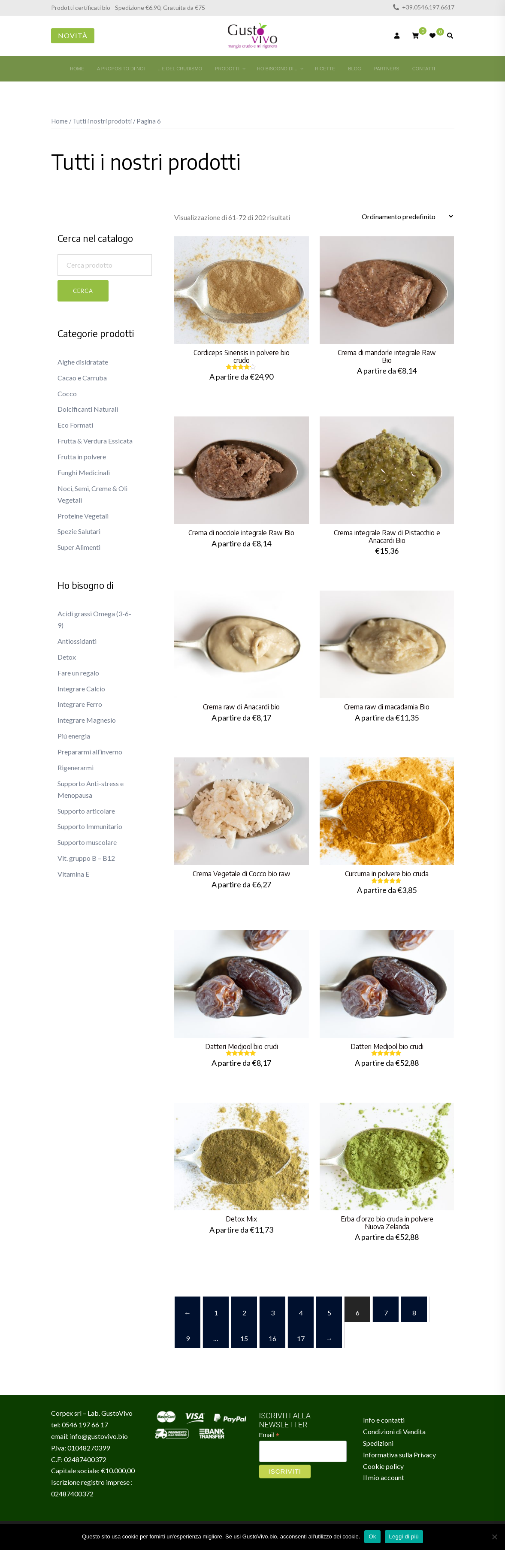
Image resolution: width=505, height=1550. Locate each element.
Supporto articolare (86, 811)
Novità (73, 35)
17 (301, 1338)
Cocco (67, 393)
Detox (66, 657)
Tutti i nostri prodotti (102, 121)
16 (272, 1338)
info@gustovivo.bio (99, 1436)
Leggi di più (404, 1536)
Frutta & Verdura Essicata (95, 441)
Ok (372, 1536)
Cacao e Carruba (82, 378)
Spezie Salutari (78, 531)
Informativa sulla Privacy (399, 1454)
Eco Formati (75, 425)
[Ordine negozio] (407, 216)
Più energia (73, 736)
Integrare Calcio (81, 689)
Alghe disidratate (82, 362)
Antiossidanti (77, 641)
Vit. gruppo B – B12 (86, 858)
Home (59, 121)
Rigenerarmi (75, 767)
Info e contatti (384, 1420)
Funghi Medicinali (83, 472)
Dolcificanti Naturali (87, 409)
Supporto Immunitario (89, 826)
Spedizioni (378, 1443)
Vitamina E (73, 874)
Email (269, 1435)
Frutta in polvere (81, 456)
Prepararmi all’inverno (89, 752)
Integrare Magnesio (86, 720)
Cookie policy (383, 1466)
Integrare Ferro (79, 704)
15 (244, 1338)
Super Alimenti (78, 547)
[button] (60, 226)
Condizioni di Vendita (394, 1431)
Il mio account (383, 1477)
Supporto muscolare (87, 842)
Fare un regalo (78, 673)
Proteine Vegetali (83, 516)
